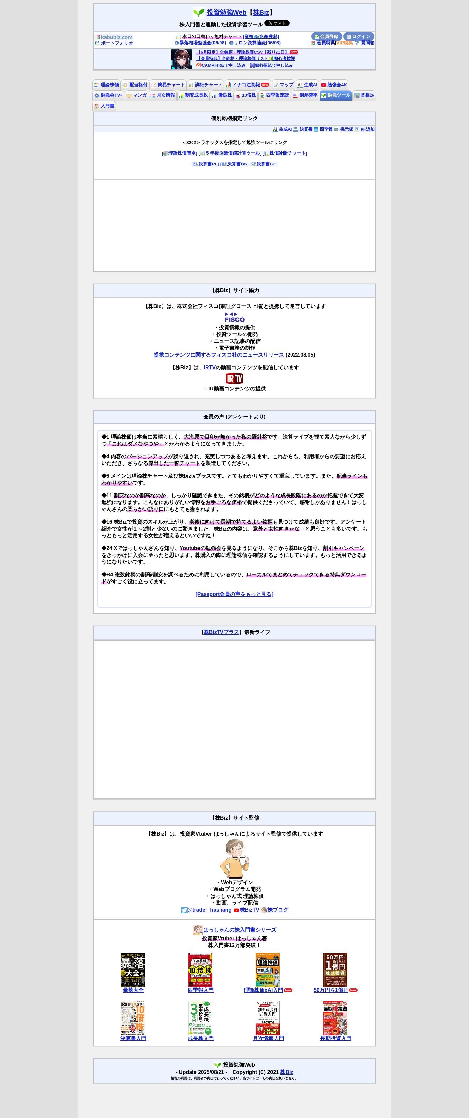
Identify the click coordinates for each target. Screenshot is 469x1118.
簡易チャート (168, 84)
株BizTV (246, 910)
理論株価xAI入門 (263, 990)
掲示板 (343, 129)
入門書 (104, 106)
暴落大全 (133, 990)
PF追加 (364, 129)
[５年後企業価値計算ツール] (229, 153)
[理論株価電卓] (179, 153)
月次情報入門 (268, 1038)
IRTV (210, 367)
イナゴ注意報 (243, 84)
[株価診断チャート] (285, 153)
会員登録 (326, 36)
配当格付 (135, 84)
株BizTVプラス (221, 632)
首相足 (364, 95)
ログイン (358, 36)
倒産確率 (305, 95)
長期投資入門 (335, 1038)
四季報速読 (274, 95)
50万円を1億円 (331, 990)
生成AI (307, 84)
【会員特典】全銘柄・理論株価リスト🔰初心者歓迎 (245, 58)
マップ (283, 84)
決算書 (302, 129)
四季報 (323, 129)
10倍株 (245, 95)
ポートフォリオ (113, 43)
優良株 (222, 95)
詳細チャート (205, 84)
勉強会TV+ (108, 95)
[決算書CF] (263, 164)
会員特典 (322, 42)
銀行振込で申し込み (271, 65)
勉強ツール (335, 95)
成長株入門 (201, 1038)
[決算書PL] (205, 164)
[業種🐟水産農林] (261, 36)
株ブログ (274, 910)
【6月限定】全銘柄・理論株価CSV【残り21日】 (242, 52)
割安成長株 (193, 95)
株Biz (261, 12)
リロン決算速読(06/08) (255, 42)
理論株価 (106, 84)
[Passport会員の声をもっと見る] (234, 594)
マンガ (136, 95)
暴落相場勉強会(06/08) (200, 42)
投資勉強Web (227, 12)
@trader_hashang (206, 910)
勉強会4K (334, 84)
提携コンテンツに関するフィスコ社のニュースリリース (219, 355)
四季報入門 (201, 990)
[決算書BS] (234, 164)
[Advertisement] (234, 225)
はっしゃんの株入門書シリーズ (234, 930)
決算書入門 (133, 1038)
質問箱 (364, 42)
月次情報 (162, 95)
